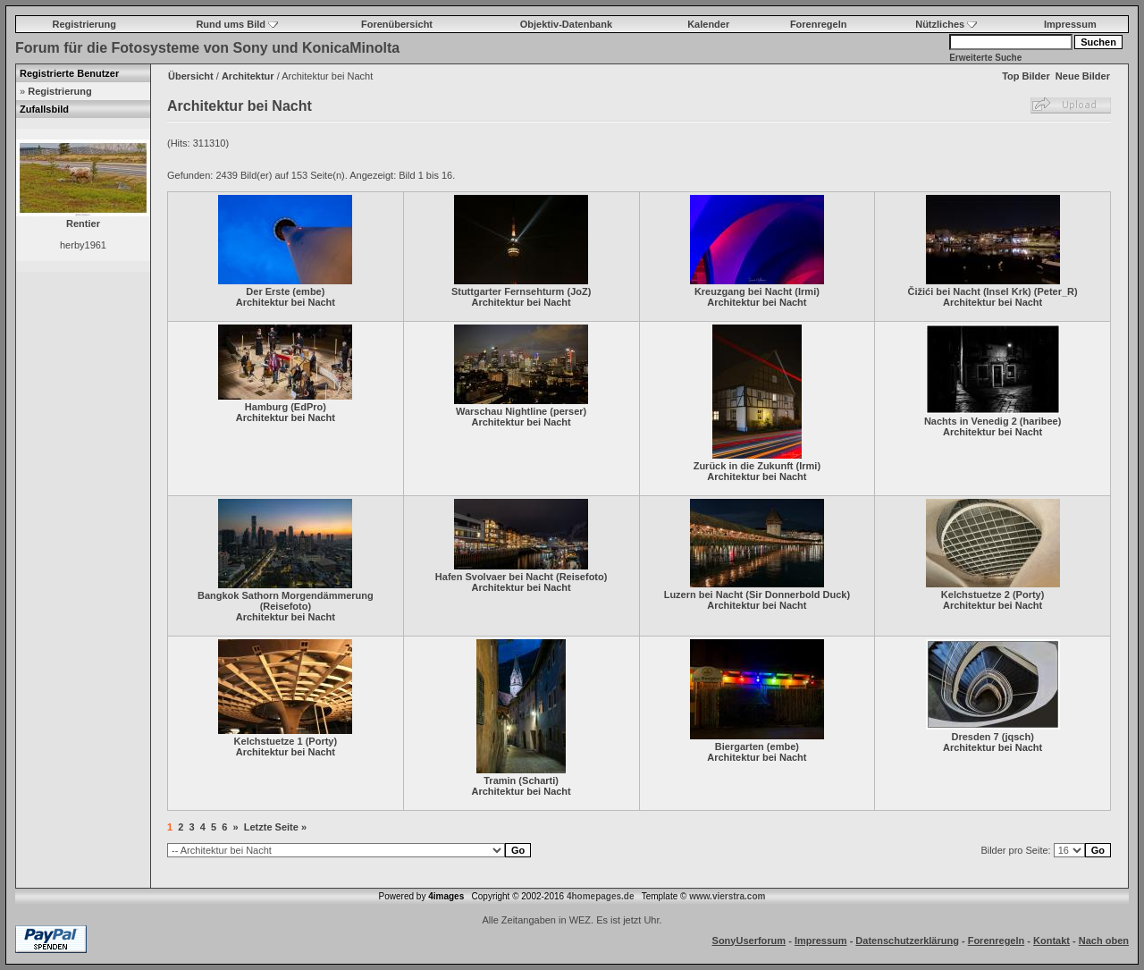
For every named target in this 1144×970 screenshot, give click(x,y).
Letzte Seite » (275, 827)
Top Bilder (1026, 76)
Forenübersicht (397, 24)
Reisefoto (285, 606)
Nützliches (946, 24)
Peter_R (1055, 291)
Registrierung (85, 24)
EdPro (308, 406)
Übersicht (191, 76)
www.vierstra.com (727, 896)
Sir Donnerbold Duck (797, 594)
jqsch (1017, 736)
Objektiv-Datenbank (566, 24)
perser (568, 411)
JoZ (579, 291)
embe (309, 291)
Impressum (1070, 24)
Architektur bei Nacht (285, 302)
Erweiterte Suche (985, 58)
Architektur (248, 76)
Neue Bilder (1083, 76)
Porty (1028, 594)
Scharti (538, 780)
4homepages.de (601, 896)
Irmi (807, 291)
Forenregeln (818, 24)
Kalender (708, 24)
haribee (1040, 421)
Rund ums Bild (237, 24)
